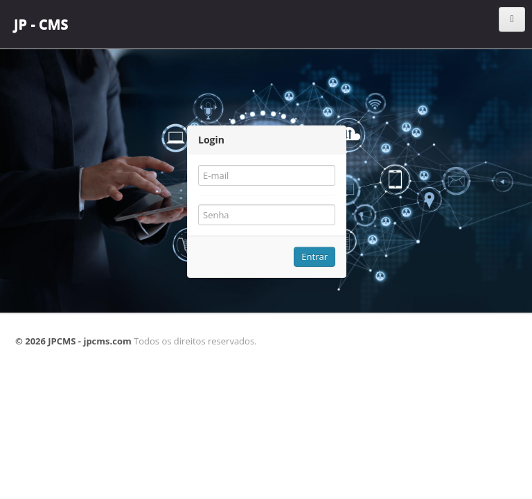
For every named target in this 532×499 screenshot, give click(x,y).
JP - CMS (41, 24)
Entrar (314, 256)
